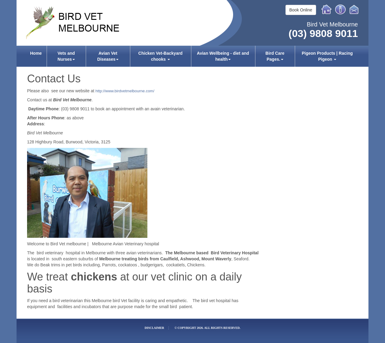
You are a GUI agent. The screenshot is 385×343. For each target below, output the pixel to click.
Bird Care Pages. (275, 56)
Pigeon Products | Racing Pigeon (327, 56)
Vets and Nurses (66, 56)
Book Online (300, 10)
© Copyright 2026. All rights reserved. (207, 327)
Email (354, 9)
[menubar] (192, 56)
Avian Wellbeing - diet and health (223, 56)
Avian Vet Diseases (108, 56)
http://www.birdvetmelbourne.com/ (124, 91)
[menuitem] (36, 56)
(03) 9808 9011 (323, 33)
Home (326, 9)
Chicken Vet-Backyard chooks (160, 56)
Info (340, 9)
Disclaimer (154, 327)
